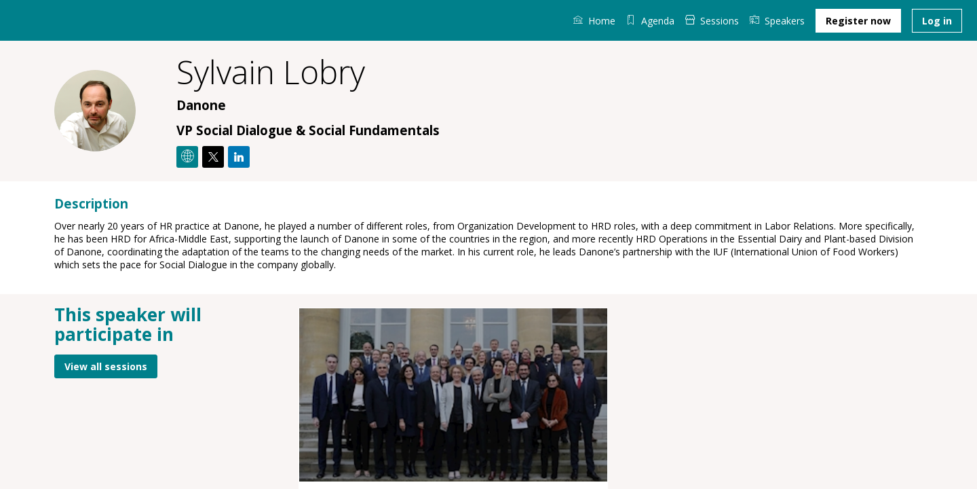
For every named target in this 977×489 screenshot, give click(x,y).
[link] (594, 20)
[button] (858, 21)
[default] (650, 20)
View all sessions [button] (105, 365)
